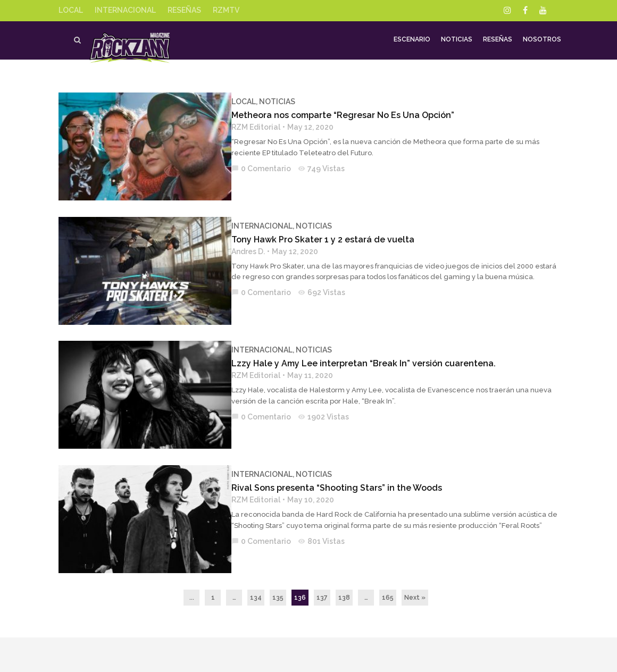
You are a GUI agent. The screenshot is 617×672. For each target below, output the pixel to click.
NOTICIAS (268, 101)
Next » (415, 547)
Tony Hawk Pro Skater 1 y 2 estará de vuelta (313, 227)
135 (278, 547)
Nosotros (542, 40)
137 (322, 547)
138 (344, 547)
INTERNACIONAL (125, 10)
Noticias (456, 40)
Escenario (412, 40)
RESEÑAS (184, 10)
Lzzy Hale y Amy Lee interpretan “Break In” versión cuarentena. (354, 338)
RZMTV (226, 10)
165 (388, 547)
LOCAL (71, 10)
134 (256, 547)
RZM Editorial (246, 127)
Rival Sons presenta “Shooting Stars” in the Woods (327, 450)
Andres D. (239, 238)
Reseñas (497, 40)
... (191, 547)
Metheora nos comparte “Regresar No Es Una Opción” (333, 115)
